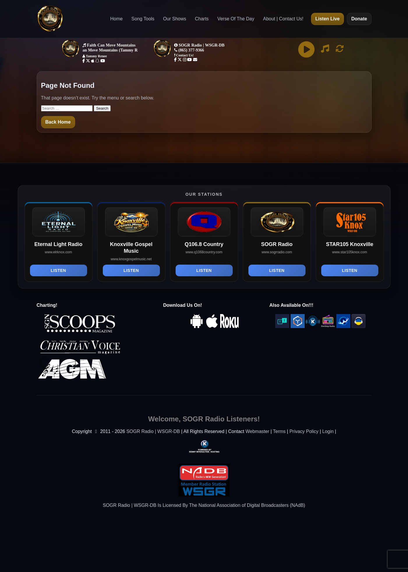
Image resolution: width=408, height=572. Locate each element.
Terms (279, 431)
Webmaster (257, 431)
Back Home (58, 122)
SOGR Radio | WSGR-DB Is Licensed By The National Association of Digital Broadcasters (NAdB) (204, 505)
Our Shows (174, 18)
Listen (58, 270)
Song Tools (142, 18)
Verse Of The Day (235, 18)
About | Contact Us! (283, 18)
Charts (202, 18)
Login (328, 431)
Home (116, 18)
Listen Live (327, 18)
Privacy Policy (304, 431)
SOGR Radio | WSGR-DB (153, 431)
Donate (359, 18)
